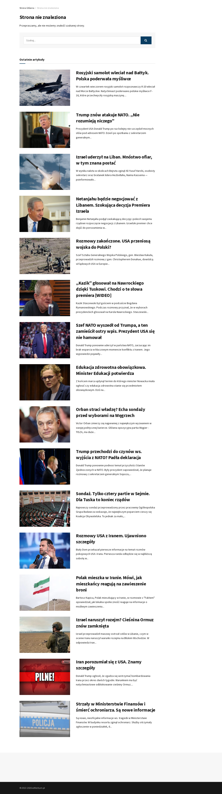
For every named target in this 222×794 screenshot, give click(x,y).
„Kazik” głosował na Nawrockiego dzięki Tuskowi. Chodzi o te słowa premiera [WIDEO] (110, 289)
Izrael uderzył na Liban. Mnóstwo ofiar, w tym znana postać (114, 160)
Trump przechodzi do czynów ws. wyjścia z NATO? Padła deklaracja (109, 454)
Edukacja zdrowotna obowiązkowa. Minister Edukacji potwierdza (111, 370)
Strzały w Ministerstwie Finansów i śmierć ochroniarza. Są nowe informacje (115, 707)
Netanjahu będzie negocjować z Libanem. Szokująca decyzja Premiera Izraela (113, 205)
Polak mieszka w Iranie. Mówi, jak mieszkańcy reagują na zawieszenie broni (111, 583)
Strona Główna (26, 7)
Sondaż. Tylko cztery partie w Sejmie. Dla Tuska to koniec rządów (113, 496)
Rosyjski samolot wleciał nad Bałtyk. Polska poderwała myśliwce (112, 76)
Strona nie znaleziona (48, 7)
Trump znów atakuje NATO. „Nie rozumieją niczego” (107, 118)
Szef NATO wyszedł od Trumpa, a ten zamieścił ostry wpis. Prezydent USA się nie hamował (115, 331)
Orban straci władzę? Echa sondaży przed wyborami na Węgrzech (110, 412)
